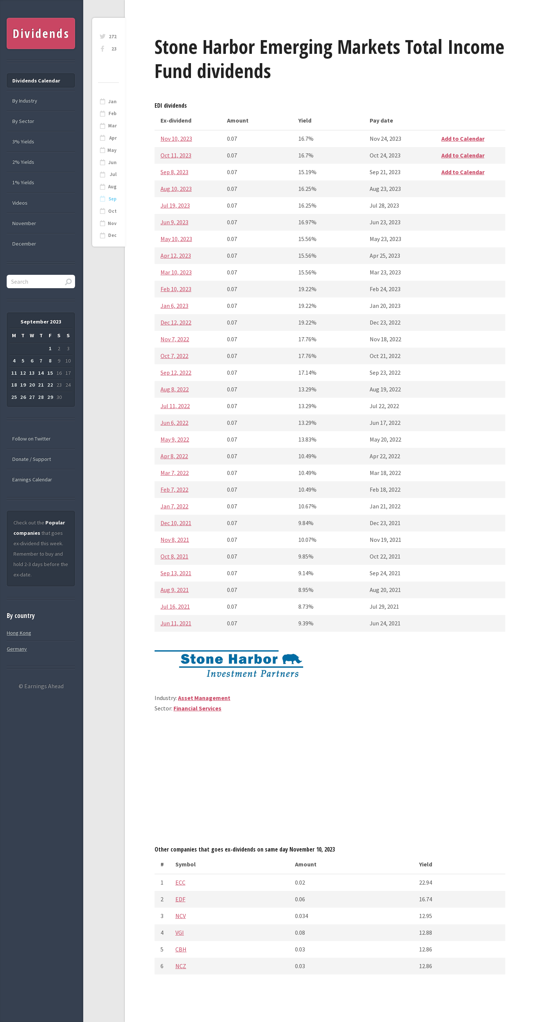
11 (14, 373)
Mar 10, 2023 (176, 272)
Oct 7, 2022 (174, 355)
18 (14, 384)
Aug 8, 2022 (174, 389)
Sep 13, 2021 (175, 573)
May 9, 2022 (174, 439)
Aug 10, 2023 (176, 188)
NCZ (180, 966)
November (24, 223)
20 (32, 384)
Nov (112, 223)
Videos (19, 202)
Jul (113, 174)
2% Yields (23, 162)
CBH (181, 949)
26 (23, 397)
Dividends (41, 33)
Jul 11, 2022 (175, 406)
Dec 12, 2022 (175, 322)
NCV (180, 916)
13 (32, 373)
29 (50, 397)
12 (23, 373)
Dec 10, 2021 (175, 523)
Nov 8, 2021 (174, 539)
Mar (112, 125)
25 (14, 397)
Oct (112, 211)
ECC (180, 882)
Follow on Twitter (31, 438)
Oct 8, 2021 (174, 556)
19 (23, 384)
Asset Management (204, 698)
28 (41, 397)
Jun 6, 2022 (174, 422)
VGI (179, 932)
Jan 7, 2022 (174, 506)
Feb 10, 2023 (175, 289)
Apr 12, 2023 (175, 255)
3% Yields (23, 141)
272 (113, 36)
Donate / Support (31, 459)
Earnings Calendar (32, 479)
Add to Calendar (462, 138)
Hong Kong (19, 632)
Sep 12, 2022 (175, 372)
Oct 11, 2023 (175, 155)
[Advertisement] (330, 782)
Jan (112, 101)
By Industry (24, 100)
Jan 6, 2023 (174, 305)
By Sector (23, 121)
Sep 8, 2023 (174, 172)
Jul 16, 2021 (175, 606)
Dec (112, 235)
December (24, 243)
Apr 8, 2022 (174, 456)
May (112, 150)
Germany (17, 648)
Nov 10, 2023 (176, 138)
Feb (112, 113)
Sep (112, 198)
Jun (112, 162)
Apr (113, 138)
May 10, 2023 (176, 239)
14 (41, 373)
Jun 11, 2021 (175, 623)
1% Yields (23, 182)
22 (50, 384)
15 (50, 373)
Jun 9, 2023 (174, 222)
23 (114, 48)
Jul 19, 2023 (175, 205)
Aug (112, 186)
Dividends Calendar (36, 80)
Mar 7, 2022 (174, 472)
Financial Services (197, 708)
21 (41, 384)
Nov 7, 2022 (174, 339)
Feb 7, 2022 (174, 489)
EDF (180, 899)
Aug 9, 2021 (174, 589)
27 (32, 397)
